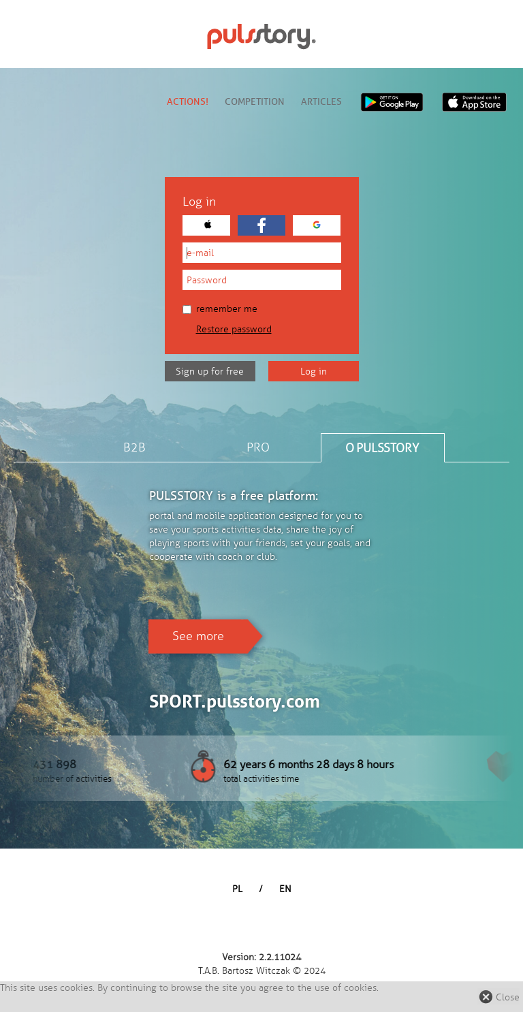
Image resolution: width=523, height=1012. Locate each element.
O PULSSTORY (382, 448)
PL (237, 889)
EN (285, 889)
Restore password (234, 329)
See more (198, 636)
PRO (258, 447)
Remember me (220, 309)
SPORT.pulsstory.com (234, 701)
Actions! (187, 102)
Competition (255, 102)
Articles (321, 102)
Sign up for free (210, 371)
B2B (134, 447)
